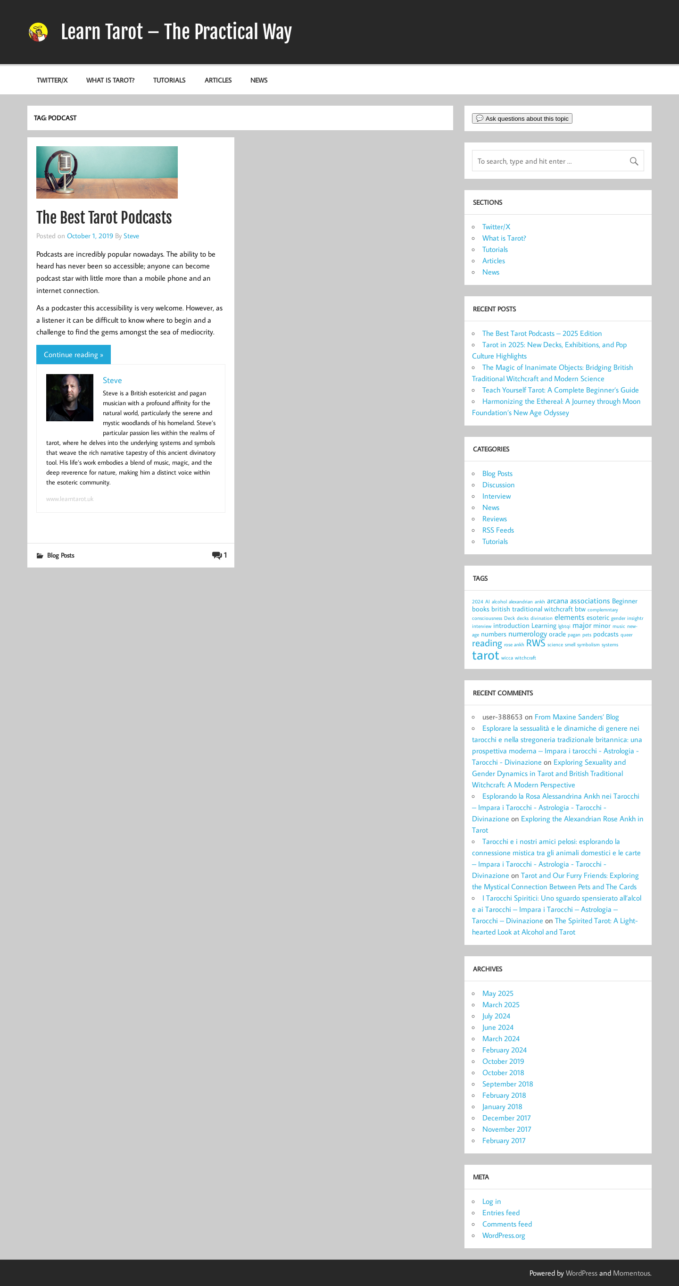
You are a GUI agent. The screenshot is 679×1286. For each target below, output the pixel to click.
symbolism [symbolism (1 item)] (588, 644)
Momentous (631, 1273)
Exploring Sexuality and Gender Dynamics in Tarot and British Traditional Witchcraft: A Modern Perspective (549, 773)
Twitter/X (52, 79)
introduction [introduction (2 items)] (511, 625)
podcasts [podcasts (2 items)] (606, 633)
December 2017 (506, 1117)
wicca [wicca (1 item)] (507, 657)
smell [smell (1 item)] (570, 644)
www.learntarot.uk (69, 498)
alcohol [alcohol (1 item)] (499, 601)
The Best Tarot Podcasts (104, 218)
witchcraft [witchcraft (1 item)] (525, 657)
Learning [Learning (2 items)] (543, 625)
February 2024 (504, 1049)
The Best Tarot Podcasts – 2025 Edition (542, 333)
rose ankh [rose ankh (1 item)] (514, 644)
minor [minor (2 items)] (602, 625)
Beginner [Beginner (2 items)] (625, 600)
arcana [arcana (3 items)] (557, 600)
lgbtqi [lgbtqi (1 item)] (564, 626)
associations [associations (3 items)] (590, 600)
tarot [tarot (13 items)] (485, 654)
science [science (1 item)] (555, 644)
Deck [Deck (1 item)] (509, 618)
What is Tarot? (110, 79)
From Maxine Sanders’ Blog (577, 716)
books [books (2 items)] (480, 608)
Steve (131, 235)
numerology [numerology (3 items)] (527, 633)
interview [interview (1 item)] (481, 626)
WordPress (581, 1273)
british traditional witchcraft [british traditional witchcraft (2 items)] (532, 608)
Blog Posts (60, 555)
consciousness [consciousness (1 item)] (487, 618)
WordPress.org (503, 1235)
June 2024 (497, 1027)
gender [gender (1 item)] (618, 618)
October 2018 (503, 1072)
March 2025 (501, 1004)
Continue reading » (73, 354)
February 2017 (504, 1140)
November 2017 (506, 1129)
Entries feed (501, 1212)
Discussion (498, 484)
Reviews (494, 518)
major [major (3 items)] (581, 624)
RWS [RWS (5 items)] (536, 642)
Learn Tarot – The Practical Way (176, 32)
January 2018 (502, 1106)
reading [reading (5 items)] (487, 642)
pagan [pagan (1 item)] (574, 634)
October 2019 (503, 1061)
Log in (491, 1201)
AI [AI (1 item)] (487, 601)
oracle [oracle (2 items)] (557, 633)
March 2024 (501, 1038)
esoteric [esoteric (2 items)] (598, 617)
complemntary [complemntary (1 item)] (603, 609)
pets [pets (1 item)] (586, 634)
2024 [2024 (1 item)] (477, 601)
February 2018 (504, 1095)
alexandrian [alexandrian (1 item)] (521, 601)
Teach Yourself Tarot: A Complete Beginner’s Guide (560, 389)
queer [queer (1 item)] (626, 634)
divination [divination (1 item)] (541, 618)
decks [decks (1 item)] (523, 618)
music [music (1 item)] (619, 626)
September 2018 (507, 1083)
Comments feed (507, 1223)
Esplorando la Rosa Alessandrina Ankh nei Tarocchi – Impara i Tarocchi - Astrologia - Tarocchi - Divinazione (555, 807)
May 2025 (497, 993)
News (258, 79)
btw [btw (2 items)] (580, 608)
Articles (218, 79)
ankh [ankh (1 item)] (540, 601)
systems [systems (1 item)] (610, 644)
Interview (496, 496)
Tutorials (169, 79)
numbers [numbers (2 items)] (493, 633)
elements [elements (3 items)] (570, 616)
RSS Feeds (498, 529)
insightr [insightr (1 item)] (635, 618)
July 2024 (496, 1015)
